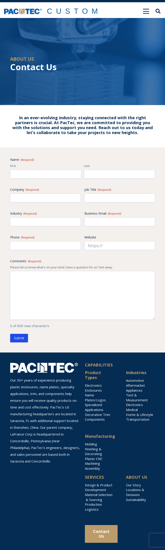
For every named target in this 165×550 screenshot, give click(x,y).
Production (93, 504)
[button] (146, 11)
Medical (132, 409)
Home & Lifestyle (139, 414)
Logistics (92, 509)
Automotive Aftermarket (135, 383)
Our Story (133, 485)
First (13, 166)
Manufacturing (100, 436)
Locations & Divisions (135, 492)
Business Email (102, 213)
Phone (22, 237)
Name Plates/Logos (95, 397)
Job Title (97, 189)
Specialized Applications (94, 407)
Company (24, 189)
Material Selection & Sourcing (98, 497)
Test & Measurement (137, 397)
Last (87, 166)
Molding (91, 444)
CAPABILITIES (99, 365)
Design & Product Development (98, 487)
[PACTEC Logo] (23, 11)
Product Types (93, 375)
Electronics (134, 404)
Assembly (92, 468)
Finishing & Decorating (93, 451)
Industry (23, 213)
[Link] (74, 11)
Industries (136, 372)
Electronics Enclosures (93, 388)
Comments (25, 261)
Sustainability (136, 499)
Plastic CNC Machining (93, 461)
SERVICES (94, 477)
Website (90, 237)
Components (95, 419)
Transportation (137, 419)
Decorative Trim (97, 414)
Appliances (134, 390)
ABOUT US (136, 477)
